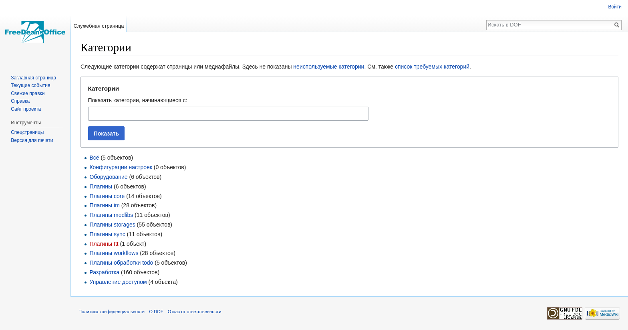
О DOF (156, 311)
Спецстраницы (27, 132)
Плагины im (104, 205)
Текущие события (30, 85)
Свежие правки (27, 93)
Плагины (100, 186)
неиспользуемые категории (328, 66)
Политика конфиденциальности (111, 311)
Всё (94, 157)
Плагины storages (112, 224)
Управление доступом (118, 282)
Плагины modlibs (111, 215)
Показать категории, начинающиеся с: (137, 100)
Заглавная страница (33, 78)
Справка (20, 101)
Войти (615, 7)
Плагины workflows (113, 253)
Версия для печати (32, 140)
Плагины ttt (103, 244)
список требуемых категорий (432, 66)
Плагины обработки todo (121, 262)
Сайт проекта (26, 109)
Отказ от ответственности (194, 311)
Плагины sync (107, 234)
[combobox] (228, 114)
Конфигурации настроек (120, 167)
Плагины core (107, 196)
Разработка (104, 272)
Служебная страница (98, 26)
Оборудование (108, 177)
